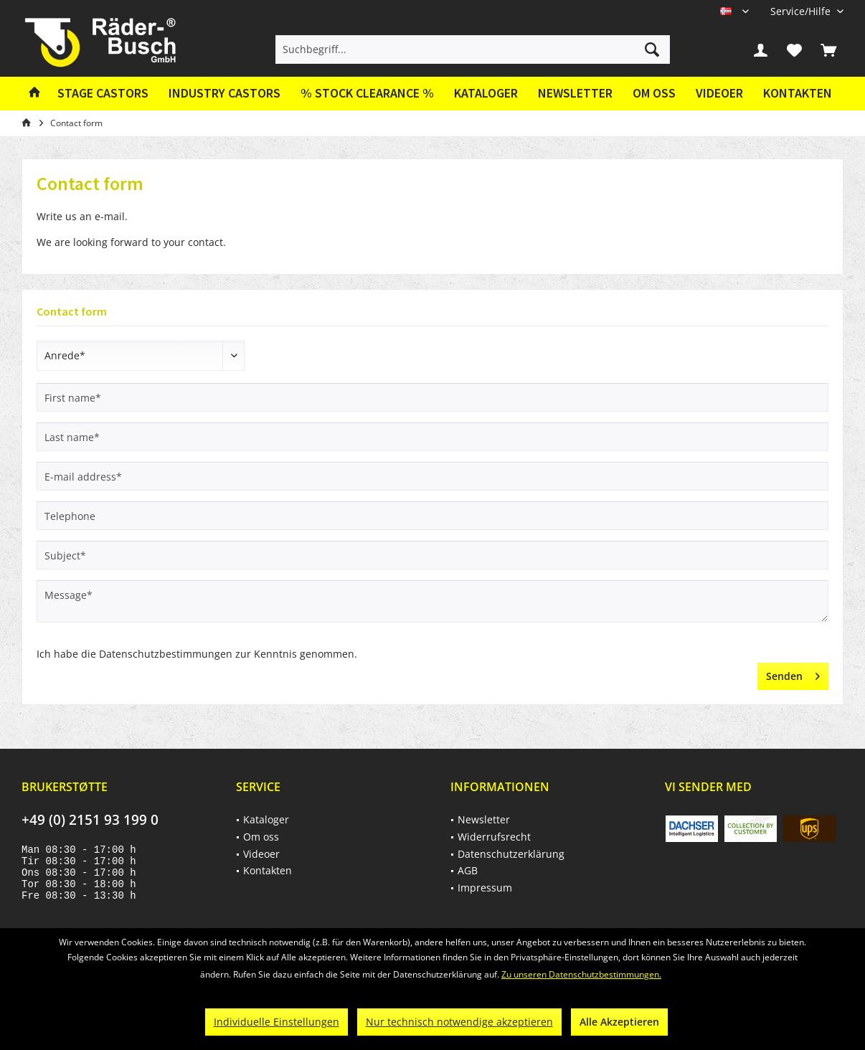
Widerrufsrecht (494, 836)
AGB (468, 870)
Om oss (654, 93)
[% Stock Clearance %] (367, 93)
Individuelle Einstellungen (276, 1021)
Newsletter (575, 93)
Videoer (719, 93)
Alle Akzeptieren (619, 1021)
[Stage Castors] (103, 93)
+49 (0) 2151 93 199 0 (90, 819)
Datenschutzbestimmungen (165, 654)
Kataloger (486, 93)
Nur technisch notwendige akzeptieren (459, 1021)
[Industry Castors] (224, 93)
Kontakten (797, 93)
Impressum (485, 887)
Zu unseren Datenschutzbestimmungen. (581, 974)
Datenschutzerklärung (511, 854)
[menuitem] (801, 11)
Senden (793, 674)
